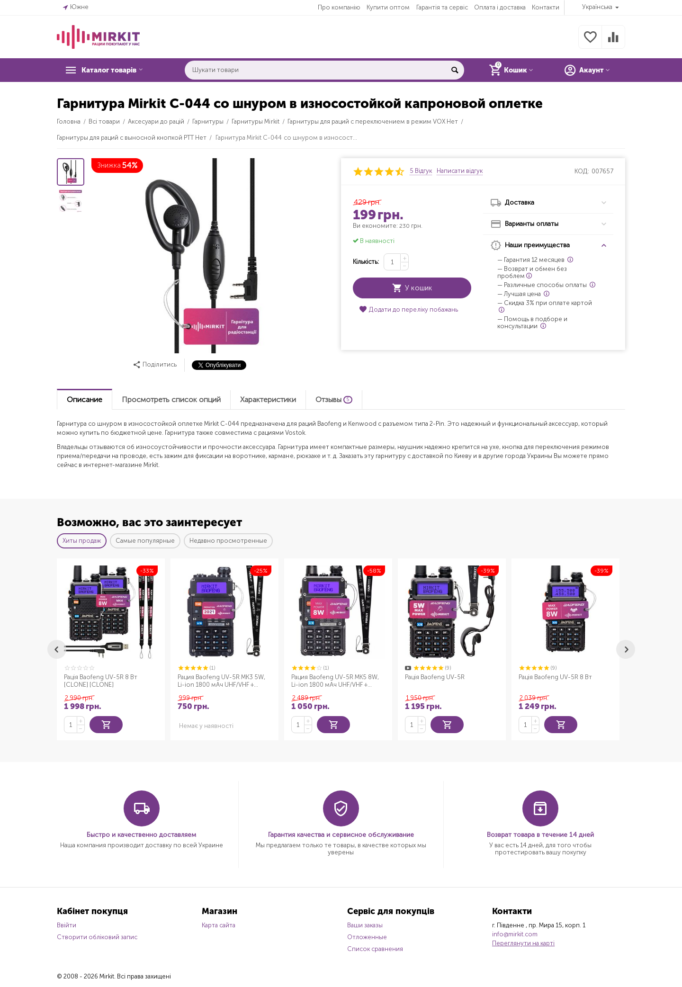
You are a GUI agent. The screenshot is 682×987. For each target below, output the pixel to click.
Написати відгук (460, 171)
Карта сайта (218, 924)
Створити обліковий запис (97, 936)
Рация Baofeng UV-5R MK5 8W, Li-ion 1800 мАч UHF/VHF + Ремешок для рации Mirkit (335, 681)
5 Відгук (421, 171)
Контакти (545, 7)
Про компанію (339, 7)
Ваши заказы (365, 924)
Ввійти (66, 924)
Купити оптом (388, 7)
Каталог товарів (115, 70)
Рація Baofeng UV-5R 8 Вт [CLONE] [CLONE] (100, 680)
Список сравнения (375, 947)
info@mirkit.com (515, 933)
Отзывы (333, 399)
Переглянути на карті (523, 942)
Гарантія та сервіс (442, 7)
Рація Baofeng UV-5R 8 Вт (555, 677)
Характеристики (268, 399)
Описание (84, 399)
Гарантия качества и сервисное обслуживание (341, 834)
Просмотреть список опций (171, 399)
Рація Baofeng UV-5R (435, 677)
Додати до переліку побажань (408, 309)
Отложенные (367, 936)
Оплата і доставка (500, 7)
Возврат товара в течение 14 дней (540, 834)
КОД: (581, 171)
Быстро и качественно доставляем (141, 834)
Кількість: (366, 261)
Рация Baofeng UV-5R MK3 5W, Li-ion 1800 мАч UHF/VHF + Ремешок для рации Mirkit (221, 681)
